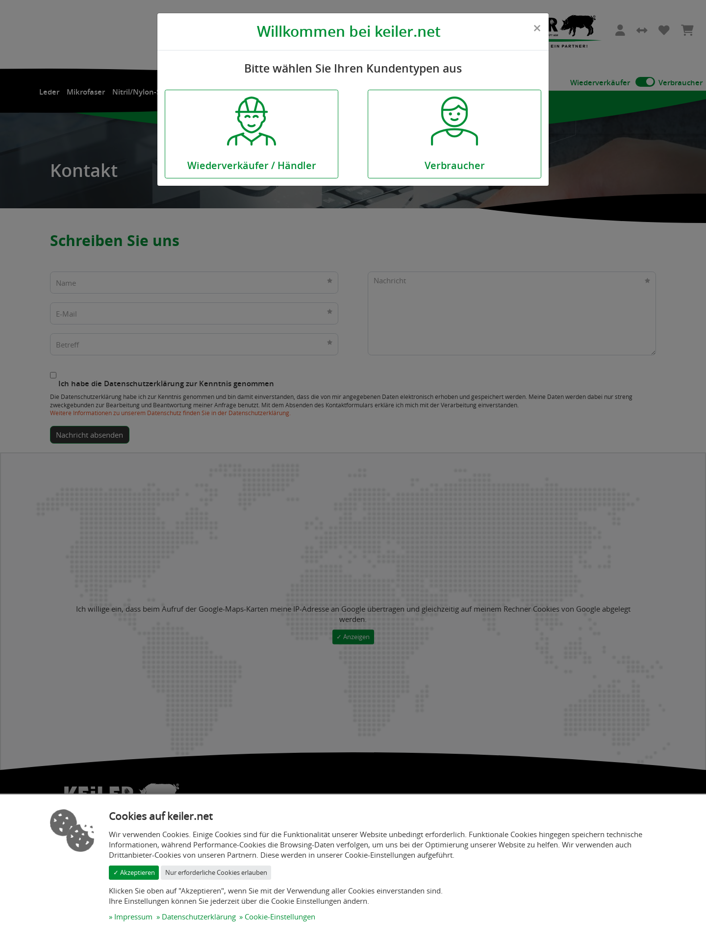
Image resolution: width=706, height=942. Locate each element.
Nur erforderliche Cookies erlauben (216, 872)
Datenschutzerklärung (199, 916)
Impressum (133, 916)
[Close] (537, 28)
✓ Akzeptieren (134, 872)
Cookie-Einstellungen (280, 916)
